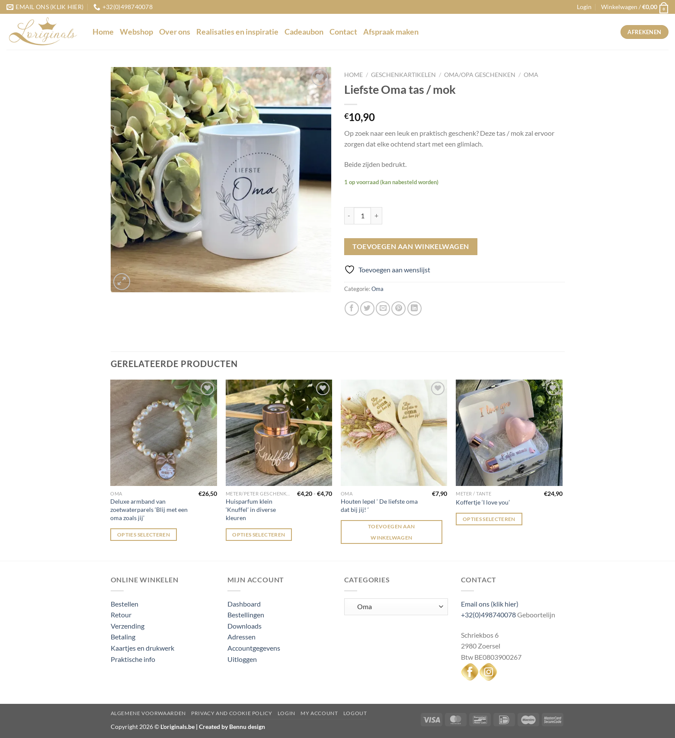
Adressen (241, 637)
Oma (531, 74)
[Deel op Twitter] (367, 308)
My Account (319, 713)
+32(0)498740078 (488, 614)
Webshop (136, 31)
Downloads (244, 626)
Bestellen (124, 604)
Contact (343, 31)
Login (286, 713)
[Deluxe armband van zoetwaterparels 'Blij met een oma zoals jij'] (163, 433)
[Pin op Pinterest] (398, 308)
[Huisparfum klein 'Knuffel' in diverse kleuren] (279, 433)
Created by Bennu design (231, 726)
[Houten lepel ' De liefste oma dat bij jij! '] (394, 433)
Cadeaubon (304, 31)
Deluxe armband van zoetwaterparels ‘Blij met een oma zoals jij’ (149, 509)
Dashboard (244, 604)
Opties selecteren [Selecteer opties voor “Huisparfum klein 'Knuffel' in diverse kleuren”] (258, 534)
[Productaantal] (362, 215)
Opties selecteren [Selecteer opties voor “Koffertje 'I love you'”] (489, 519)
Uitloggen (242, 659)
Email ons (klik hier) (489, 604)
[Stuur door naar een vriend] (383, 308)
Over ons (174, 31)
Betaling (123, 637)
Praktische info (133, 659)
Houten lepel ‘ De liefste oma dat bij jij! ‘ (379, 505)
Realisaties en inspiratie (237, 31)
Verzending (127, 626)
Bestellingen (245, 614)
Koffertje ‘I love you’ (483, 502)
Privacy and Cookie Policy (231, 713)
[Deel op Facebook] (352, 308)
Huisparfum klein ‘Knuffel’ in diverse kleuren (251, 509)
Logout (355, 713)
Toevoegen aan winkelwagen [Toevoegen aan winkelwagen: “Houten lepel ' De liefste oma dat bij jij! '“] (391, 532)
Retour (121, 614)
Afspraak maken (391, 31)
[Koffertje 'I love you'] (509, 433)
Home (103, 31)
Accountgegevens (253, 648)
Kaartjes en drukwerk (142, 648)
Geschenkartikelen (403, 74)
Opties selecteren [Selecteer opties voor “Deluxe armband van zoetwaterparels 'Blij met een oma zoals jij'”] (143, 534)
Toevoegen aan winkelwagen (410, 246)
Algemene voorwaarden (148, 713)
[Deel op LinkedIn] (414, 308)
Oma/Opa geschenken (479, 74)
